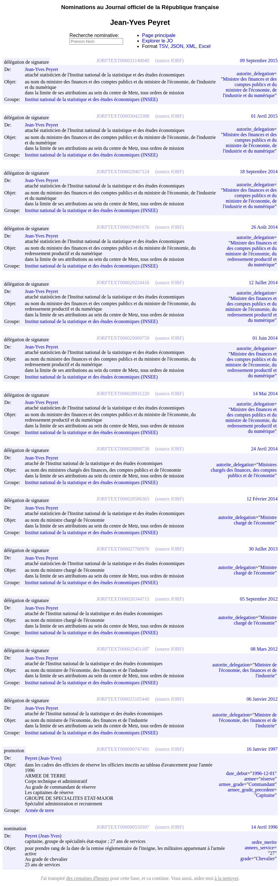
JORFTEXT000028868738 (122, 448)
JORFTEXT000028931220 (122, 393)
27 (272, 853)
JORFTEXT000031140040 (122, 60)
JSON (176, 46)
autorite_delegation (255, 73)
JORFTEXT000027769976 (122, 548)
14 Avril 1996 (264, 827)
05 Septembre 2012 (259, 598)
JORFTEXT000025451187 (122, 649)
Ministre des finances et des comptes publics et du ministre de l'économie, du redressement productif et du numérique (251, 253)
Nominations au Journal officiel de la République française (140, 7)
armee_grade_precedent (251, 789)
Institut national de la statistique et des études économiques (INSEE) (91, 99)
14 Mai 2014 (265, 393)
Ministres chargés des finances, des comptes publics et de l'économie (244, 470)
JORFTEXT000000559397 (122, 827)
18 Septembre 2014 (259, 171)
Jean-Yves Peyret (44, 69)
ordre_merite (264, 842)
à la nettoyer (226, 878)
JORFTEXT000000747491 (122, 749)
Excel (205, 46)
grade (245, 858)
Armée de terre (39, 810)
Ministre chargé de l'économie (255, 520)
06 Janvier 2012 (262, 699)
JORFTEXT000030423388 (122, 116)
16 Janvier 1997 (262, 749)
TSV (163, 46)
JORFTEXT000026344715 (122, 598)
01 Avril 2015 (264, 116)
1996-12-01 (263, 773)
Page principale (158, 35)
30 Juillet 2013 (263, 548)
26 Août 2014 (264, 227)
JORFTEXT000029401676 (122, 227)
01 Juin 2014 (265, 338)
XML (191, 46)
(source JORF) (169, 60)
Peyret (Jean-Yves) (46, 758)
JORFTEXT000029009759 (122, 338)
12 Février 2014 (262, 498)
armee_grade (231, 784)
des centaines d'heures (87, 878)
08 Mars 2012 (264, 649)
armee (250, 778)
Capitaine (265, 795)
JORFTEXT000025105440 (122, 699)
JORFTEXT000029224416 (122, 282)
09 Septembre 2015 (259, 60)
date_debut (236, 773)
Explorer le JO (157, 40)
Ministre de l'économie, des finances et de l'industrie (248, 670)
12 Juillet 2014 (263, 282)
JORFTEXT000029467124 (122, 171)
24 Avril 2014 (264, 448)
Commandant (261, 784)
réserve (268, 778)
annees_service (259, 847)
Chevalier (265, 858)
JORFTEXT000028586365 (122, 498)
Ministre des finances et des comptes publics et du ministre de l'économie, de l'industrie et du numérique (250, 87)
